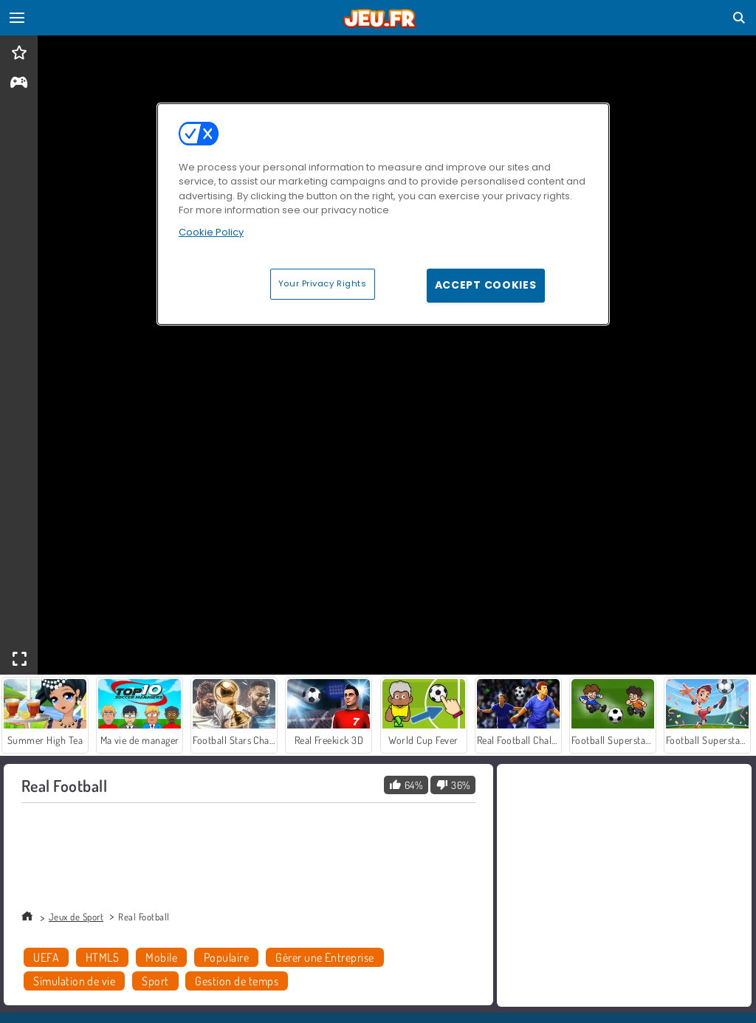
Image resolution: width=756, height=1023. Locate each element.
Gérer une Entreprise (324, 957)
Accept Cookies (486, 285)
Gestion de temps (236, 981)
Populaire (226, 957)
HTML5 (102, 957)
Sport (155, 981)
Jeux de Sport (76, 917)
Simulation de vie (74, 981)
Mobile (161, 957)
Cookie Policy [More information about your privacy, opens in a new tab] (211, 232)
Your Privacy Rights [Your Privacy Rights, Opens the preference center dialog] (322, 283)
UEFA (46, 957)
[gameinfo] (19, 83)
